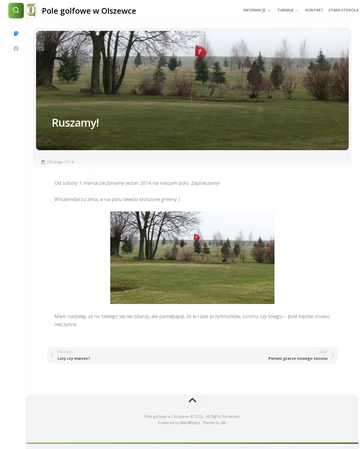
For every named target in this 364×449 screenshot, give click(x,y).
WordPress (190, 422)
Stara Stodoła (333, 10)
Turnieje (275, 10)
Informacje (244, 10)
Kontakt (304, 10)
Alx (223, 422)
